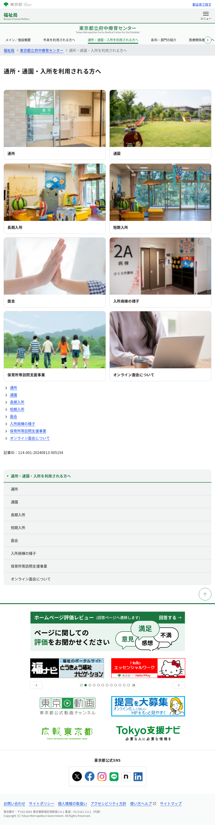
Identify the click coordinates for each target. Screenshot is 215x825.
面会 (11, 301)
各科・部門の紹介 (163, 39)
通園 (117, 153)
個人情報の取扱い (72, 803)
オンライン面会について (134, 374)
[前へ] (36, 685)
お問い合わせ (14, 803)
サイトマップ (171, 803)
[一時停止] (134, 685)
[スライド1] (81, 685)
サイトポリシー (41, 803)
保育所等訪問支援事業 (26, 374)
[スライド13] (107, 685)
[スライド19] (120, 685)
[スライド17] (115, 685)
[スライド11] (103, 685)
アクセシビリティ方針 (109, 803)
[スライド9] (98, 685)
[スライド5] (90, 685)
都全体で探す (201, 4)
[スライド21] (124, 685)
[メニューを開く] (205, 16)
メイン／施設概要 (18, 39)
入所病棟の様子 (126, 301)
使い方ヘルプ (141, 803)
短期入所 (120, 227)
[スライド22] (128, 685)
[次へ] (179, 685)
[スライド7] (94, 685)
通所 (11, 153)
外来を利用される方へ (59, 39)
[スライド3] (85, 685)
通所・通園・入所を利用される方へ (113, 39)
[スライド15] (111, 685)
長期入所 (15, 227)
